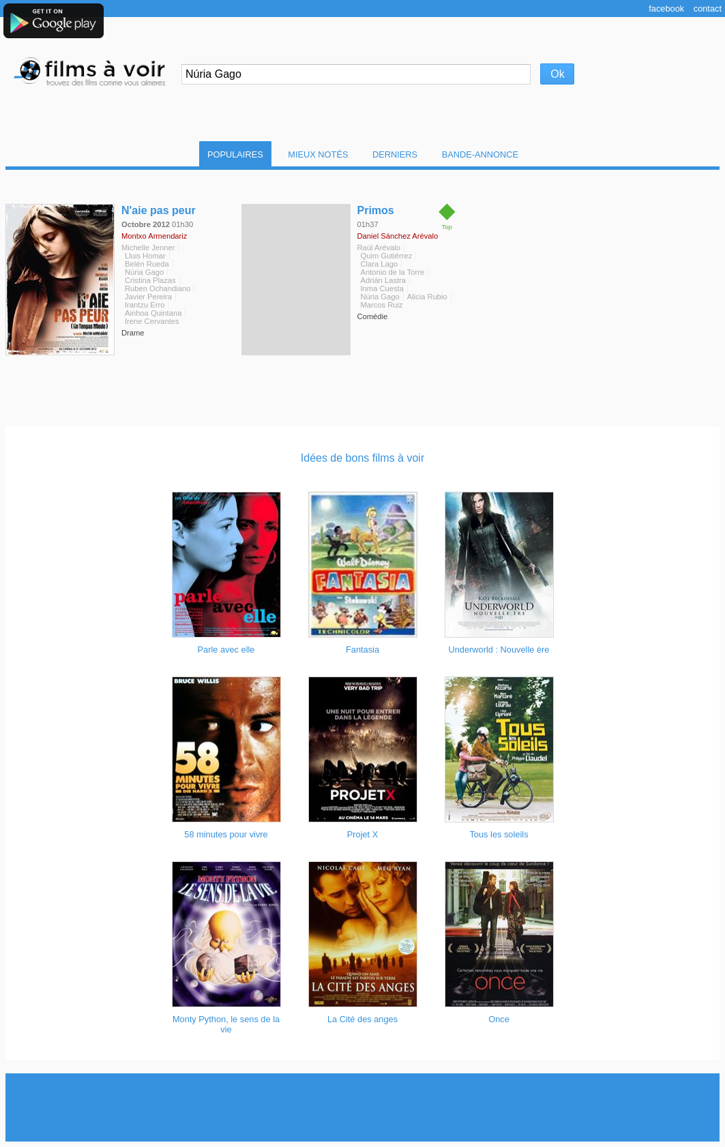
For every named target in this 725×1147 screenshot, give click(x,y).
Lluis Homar (145, 256)
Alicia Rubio (427, 297)
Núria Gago (144, 272)
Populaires (235, 154)
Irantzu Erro (144, 305)
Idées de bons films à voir (362, 458)
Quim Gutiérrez (387, 256)
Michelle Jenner (148, 247)
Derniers (394, 154)
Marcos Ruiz (382, 305)
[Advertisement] (363, 1107)
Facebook (666, 8)
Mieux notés (318, 154)
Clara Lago (379, 264)
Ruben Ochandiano (157, 288)
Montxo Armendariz (154, 236)
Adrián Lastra (383, 280)
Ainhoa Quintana (153, 313)
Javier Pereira (148, 297)
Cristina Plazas (150, 280)
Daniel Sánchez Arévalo (398, 236)
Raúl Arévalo (378, 247)
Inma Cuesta (382, 288)
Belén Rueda (147, 264)
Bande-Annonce (480, 154)
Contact (708, 8)
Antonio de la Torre (393, 272)
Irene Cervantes (152, 321)
